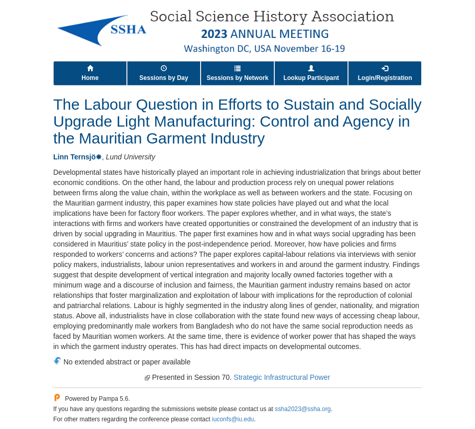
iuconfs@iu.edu (233, 419)
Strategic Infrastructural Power (282, 377)
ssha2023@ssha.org (303, 409)
